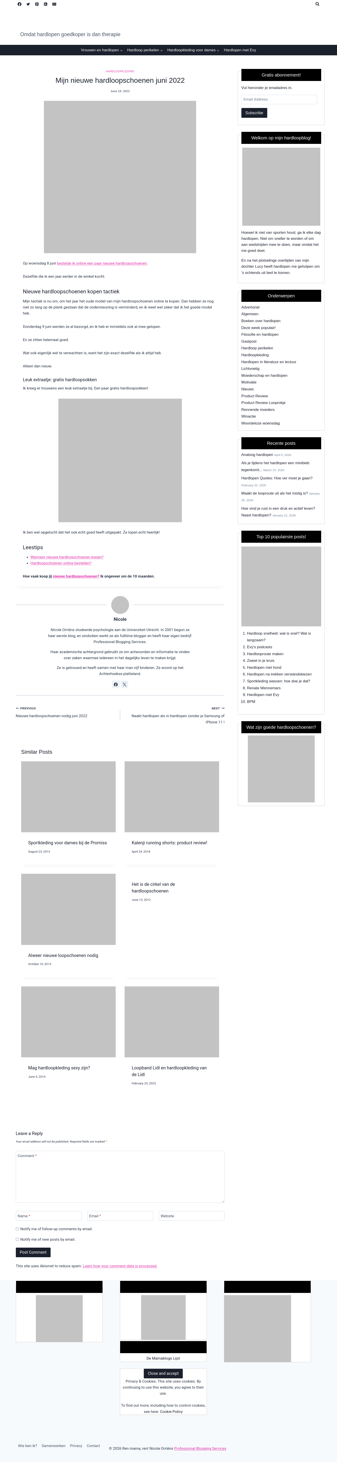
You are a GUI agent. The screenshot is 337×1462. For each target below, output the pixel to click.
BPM (251, 702)
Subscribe (254, 113)
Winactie (248, 416)
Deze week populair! (258, 328)
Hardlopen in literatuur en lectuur (268, 362)
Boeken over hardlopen (261, 321)
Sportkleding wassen (264, 681)
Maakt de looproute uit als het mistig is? (274, 493)
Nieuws (247, 389)
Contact (93, 1445)
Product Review (254, 396)
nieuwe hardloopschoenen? (76, 576)
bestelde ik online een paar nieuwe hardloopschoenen (102, 263)
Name (24, 1216)
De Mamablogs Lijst (163, 1358)
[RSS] (45, 4)
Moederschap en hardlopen (264, 375)
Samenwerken (53, 1445)
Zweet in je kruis (260, 661)
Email (95, 1216)
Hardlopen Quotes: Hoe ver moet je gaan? (276, 478)
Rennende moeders (258, 410)
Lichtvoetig (250, 369)
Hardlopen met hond (264, 667)
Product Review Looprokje (263, 403)
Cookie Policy (171, 1411)
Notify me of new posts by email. (47, 1239)
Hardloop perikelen (257, 348)
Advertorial (250, 307)
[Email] (54, 4)
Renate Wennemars (264, 688)
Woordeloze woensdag (260, 423)
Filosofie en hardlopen (260, 334)
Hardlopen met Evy (240, 50)
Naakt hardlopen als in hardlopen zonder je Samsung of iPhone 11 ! (174, 714)
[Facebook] (19, 4)
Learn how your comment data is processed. (120, 1266)
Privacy (76, 1445)
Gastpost (249, 341)
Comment (27, 1155)
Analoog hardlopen (257, 455)
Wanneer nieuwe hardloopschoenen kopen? (67, 557)
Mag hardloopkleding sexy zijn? (59, 1068)
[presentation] (68, 796)
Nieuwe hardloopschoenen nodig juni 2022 (66, 711)
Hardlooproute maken (265, 654)
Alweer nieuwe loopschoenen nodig (63, 955)
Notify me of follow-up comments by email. (56, 1229)
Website (167, 1216)
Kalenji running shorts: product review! (169, 842)
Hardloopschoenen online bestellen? (61, 563)
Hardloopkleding (120, 71)
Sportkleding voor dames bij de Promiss (67, 842)
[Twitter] (28, 4)
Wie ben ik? (27, 1445)
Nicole (120, 619)
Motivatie (249, 382)
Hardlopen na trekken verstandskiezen (279, 674)
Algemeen (250, 314)
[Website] (191, 1216)
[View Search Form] (317, 4)
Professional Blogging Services (200, 1448)
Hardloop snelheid (262, 633)
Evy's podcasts (259, 647)
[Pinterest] (37, 4)
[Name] (49, 1216)
